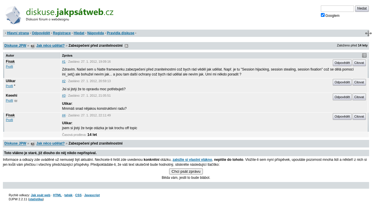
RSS (126, 46)
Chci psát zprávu (185, 171)
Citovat (359, 62)
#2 (64, 81)
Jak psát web (40, 195)
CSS (78, 195)
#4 (64, 115)
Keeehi (11, 95)
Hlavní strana (18, 33)
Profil (9, 66)
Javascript (92, 195)
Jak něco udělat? (50, 46)
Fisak (10, 62)
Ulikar (10, 81)
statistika (36, 199)
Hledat (79, 33)
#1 (64, 61)
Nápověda (95, 33)
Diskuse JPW (15, 46)
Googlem (330, 15)
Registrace (62, 33)
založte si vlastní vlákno (192, 160)
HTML (57, 195)
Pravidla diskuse (121, 33)
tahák (68, 195)
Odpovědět (41, 33)
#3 (64, 95)
